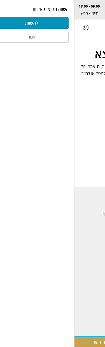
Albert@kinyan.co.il (86, 13)
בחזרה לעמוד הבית (52, 94)
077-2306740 (85, 6)
